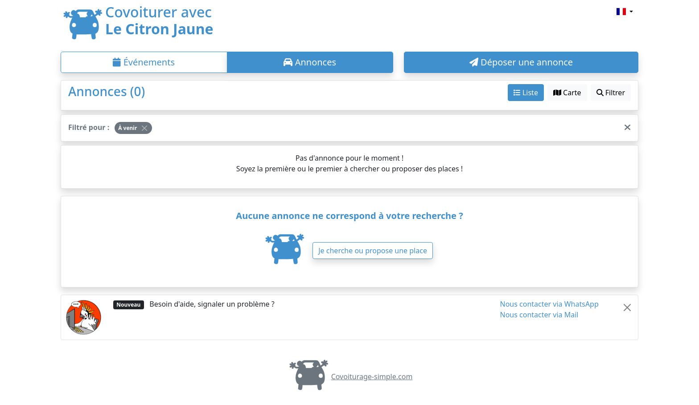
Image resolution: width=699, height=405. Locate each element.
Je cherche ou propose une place (372, 250)
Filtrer (610, 92)
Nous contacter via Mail (539, 315)
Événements (144, 62)
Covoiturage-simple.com (350, 376)
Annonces (310, 62)
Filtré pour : (88, 127)
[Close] (144, 128)
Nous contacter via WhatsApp (549, 304)
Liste (526, 92)
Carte (567, 92)
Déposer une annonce (521, 62)
